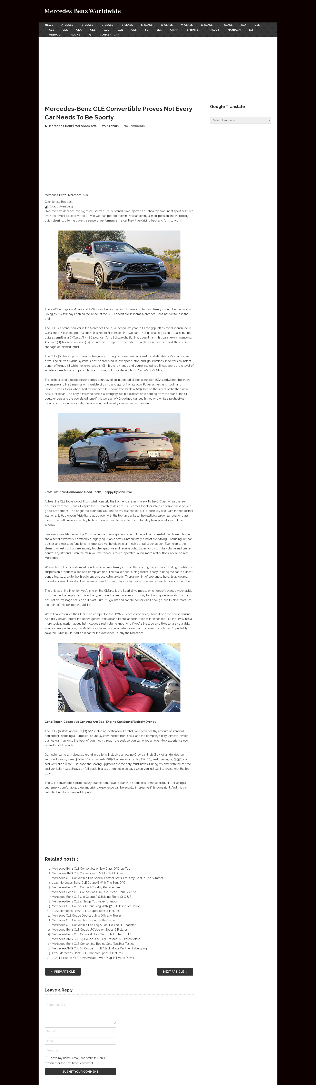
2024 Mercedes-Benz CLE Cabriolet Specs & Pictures (87, 952)
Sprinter (196, 29)
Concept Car (110, 34)
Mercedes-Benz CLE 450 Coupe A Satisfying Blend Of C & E (91, 896)
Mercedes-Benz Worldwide (83, 11)
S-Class (148, 24)
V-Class (188, 24)
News (49, 24)
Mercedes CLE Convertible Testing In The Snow (83, 919)
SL (148, 29)
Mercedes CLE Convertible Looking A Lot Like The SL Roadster (94, 924)
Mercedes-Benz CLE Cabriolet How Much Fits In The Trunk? (91, 934)
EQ (254, 29)
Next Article (175, 971)
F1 (90, 34)
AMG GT (216, 29)
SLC (161, 29)
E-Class (128, 24)
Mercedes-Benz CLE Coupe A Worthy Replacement (86, 887)
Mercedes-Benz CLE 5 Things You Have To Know (84, 901)
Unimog (54, 34)
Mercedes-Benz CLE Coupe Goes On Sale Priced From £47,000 (94, 891)
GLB (93, 29)
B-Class (87, 24)
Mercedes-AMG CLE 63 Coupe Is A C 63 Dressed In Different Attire (96, 938)
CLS (51, 29)
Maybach (237, 29)
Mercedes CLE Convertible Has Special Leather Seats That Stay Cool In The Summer (107, 877)
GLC (107, 29)
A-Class (67, 24)
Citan (176, 29)
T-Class (228, 24)
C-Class (107, 24)
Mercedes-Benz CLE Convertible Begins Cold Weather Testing (93, 943)
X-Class (208, 24)
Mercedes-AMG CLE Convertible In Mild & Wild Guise (87, 872)
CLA (245, 24)
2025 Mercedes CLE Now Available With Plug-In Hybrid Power (93, 957)
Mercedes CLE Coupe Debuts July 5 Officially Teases (87, 915)
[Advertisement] (158, 67)
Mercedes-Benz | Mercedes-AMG (73, 125)
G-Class (168, 24)
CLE (259, 24)
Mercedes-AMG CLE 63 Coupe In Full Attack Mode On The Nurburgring (99, 948)
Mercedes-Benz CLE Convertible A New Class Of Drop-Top (91, 868)
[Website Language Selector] (240, 120)
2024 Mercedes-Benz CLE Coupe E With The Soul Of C (88, 882)
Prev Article (63, 971)
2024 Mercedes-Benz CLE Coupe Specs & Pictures (86, 910)
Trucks (74, 34)
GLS (135, 29)
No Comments (134, 125)
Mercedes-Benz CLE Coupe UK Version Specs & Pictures (90, 929)
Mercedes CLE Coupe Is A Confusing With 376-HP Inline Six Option (96, 905)
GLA (79, 29)
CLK (65, 29)
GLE (121, 29)
